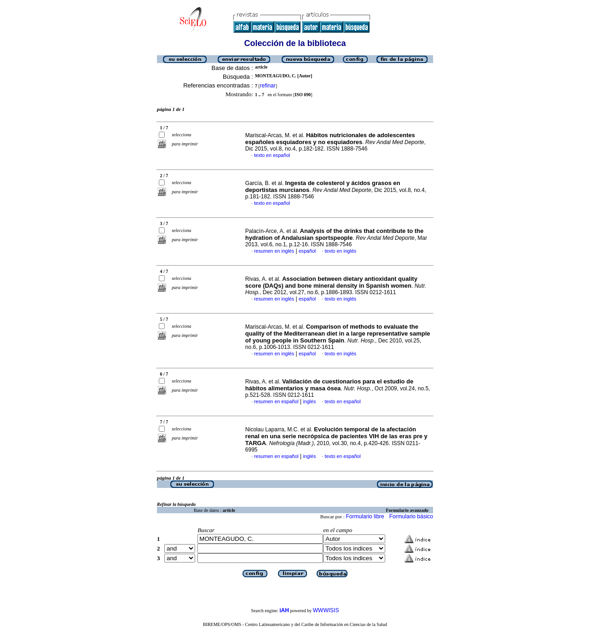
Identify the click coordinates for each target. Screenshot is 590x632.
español (307, 251)
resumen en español (276, 401)
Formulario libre (365, 516)
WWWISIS (326, 610)
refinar (268, 85)
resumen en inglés (274, 251)
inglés (309, 401)
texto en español (272, 155)
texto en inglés (340, 251)
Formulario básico (411, 516)
